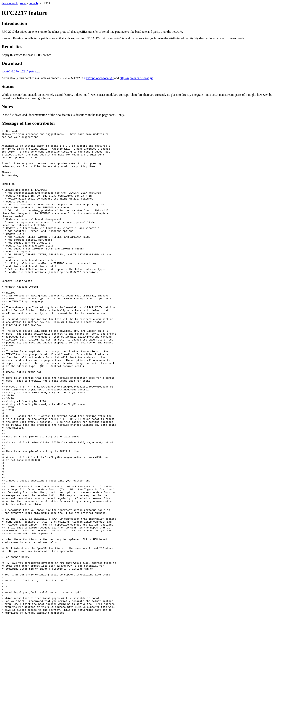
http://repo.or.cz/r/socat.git (136, 78)
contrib (33, 3)
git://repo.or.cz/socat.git (99, 78)
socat (23, 3)
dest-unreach (10, 3)
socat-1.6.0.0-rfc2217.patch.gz (21, 71)
